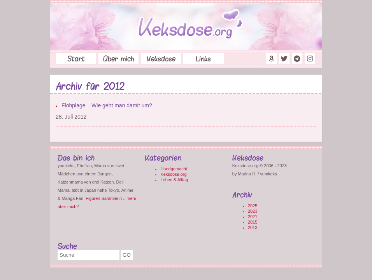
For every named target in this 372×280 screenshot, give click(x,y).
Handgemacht (173, 168)
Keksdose (161, 58)
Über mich (118, 58)
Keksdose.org (173, 174)
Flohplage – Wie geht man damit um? (106, 105)
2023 (252, 211)
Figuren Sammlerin (104, 198)
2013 (252, 227)
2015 (252, 222)
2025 (252, 205)
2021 (252, 216)
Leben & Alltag (174, 179)
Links (203, 58)
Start (76, 58)
